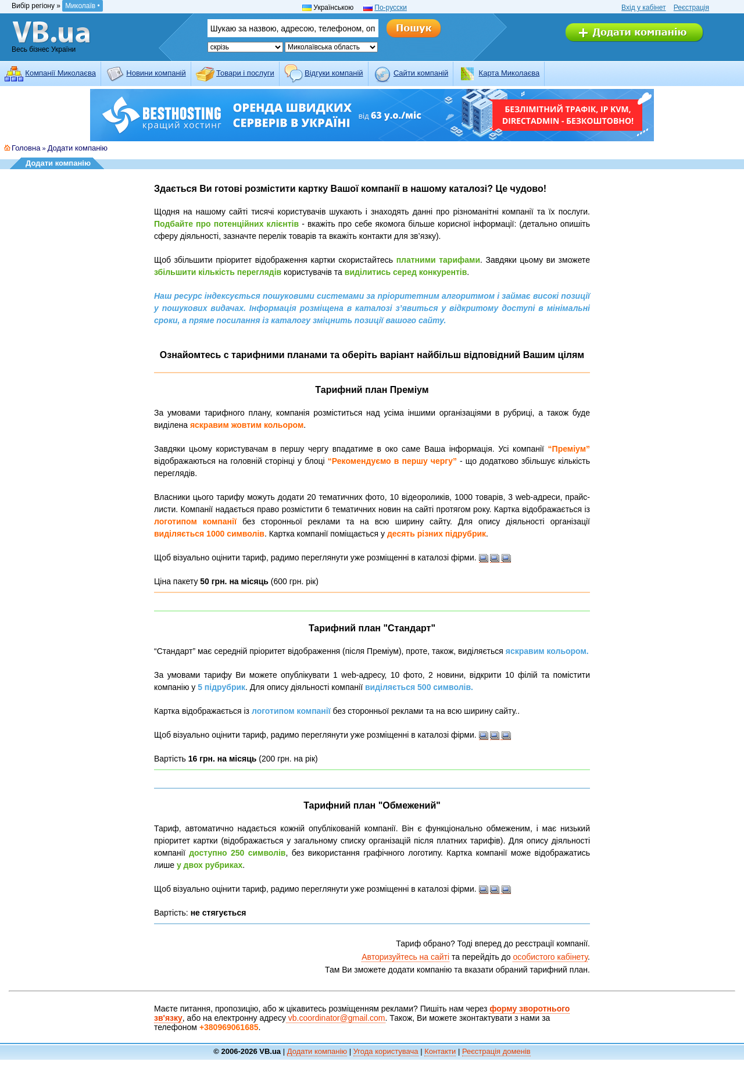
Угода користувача (386, 1051)
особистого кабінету (550, 957)
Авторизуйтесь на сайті (405, 957)
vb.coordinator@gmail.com (335, 1018)
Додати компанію (78, 148)
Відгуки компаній (334, 73)
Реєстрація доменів (496, 1051)
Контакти (440, 1051)
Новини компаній (155, 73)
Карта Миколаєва (509, 73)
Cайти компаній (421, 73)
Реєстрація (691, 7)
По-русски (390, 7)
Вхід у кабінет (643, 7)
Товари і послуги (245, 73)
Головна (26, 148)
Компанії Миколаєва (60, 73)
